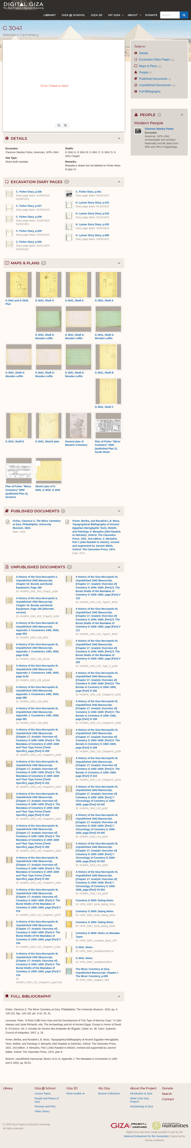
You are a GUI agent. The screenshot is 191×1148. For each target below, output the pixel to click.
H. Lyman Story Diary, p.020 (92, 224)
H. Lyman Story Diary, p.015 (92, 202)
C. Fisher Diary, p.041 (88, 191)
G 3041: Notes (84, 947)
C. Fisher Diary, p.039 (29, 230)
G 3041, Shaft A (44, 300)
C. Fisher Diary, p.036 (29, 191)
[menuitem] (50, 15)
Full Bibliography (147, 91)
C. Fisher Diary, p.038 (29, 216)
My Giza (114, 15)
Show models (74, 1093)
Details (141, 53)
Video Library (42, 1111)
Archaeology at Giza (141, 1106)
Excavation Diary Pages (154, 59)
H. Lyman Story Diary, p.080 (92, 235)
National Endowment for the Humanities (146, 1136)
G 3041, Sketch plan (47, 441)
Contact (168, 1099)
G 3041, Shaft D (14, 441)
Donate (151, 15)
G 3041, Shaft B (104, 372)
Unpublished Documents (154, 85)
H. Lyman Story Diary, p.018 (92, 213)
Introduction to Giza (141, 1093)
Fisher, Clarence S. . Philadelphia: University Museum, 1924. (37, 524)
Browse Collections (109, 1093)
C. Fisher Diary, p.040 (29, 241)
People (143, 72)
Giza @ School (73, 15)
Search (167, 1093)
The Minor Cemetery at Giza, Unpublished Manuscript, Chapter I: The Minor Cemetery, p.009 (97, 973)
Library (50, 15)
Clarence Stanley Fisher (159, 128)
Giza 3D (96, 15)
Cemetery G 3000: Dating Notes (95, 900)
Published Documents (152, 78)
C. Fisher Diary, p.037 (29, 205)
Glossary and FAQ (45, 1106)
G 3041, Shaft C (104, 406)
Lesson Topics (43, 1093)
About (133, 15)
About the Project (143, 1088)
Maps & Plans (148, 66)
